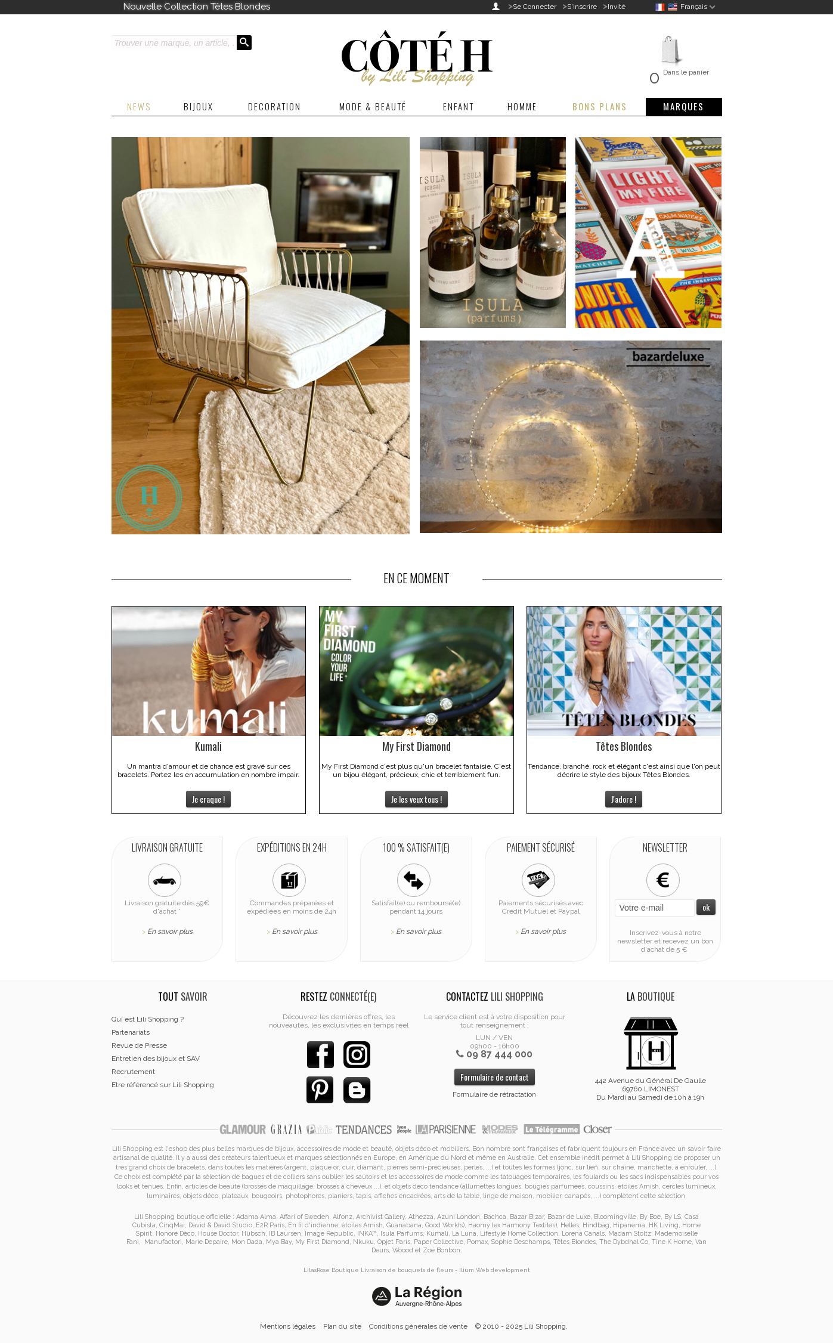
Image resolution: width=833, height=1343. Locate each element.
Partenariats (131, 1032)
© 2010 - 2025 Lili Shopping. (521, 1326)
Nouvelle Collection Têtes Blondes (196, 6)
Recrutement (133, 1071)
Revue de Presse (139, 1045)
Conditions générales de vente (418, 1326)
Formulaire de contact (494, 1076)
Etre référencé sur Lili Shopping (163, 1085)
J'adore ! (623, 799)
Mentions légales (287, 1326)
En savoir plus (170, 931)
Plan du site (342, 1326)
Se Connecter (534, 6)
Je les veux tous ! (416, 799)
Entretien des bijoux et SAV (156, 1058)
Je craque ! (208, 799)
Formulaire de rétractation (494, 1094)
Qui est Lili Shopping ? (148, 1019)
